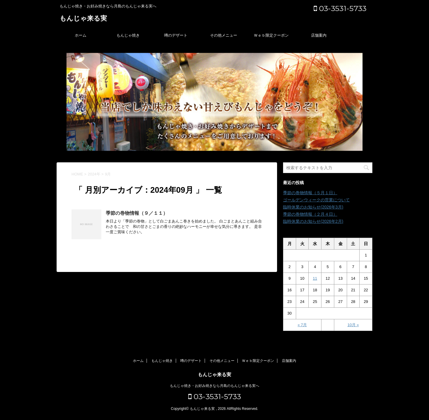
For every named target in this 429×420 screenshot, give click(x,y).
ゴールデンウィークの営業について (316, 199)
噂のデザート (175, 35)
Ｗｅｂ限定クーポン (271, 35)
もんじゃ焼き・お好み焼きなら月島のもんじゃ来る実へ (214, 386)
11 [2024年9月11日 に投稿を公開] (315, 278)
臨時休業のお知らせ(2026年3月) (313, 207)
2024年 (94, 174)
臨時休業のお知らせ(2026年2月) (313, 221)
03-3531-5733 (340, 8)
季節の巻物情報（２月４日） (310, 214)
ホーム (80, 35)
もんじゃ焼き (128, 35)
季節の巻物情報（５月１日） (310, 192)
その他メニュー (223, 35)
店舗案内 (319, 35)
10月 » (353, 325)
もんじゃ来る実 (83, 18)
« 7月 (302, 325)
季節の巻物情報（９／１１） (137, 213)
